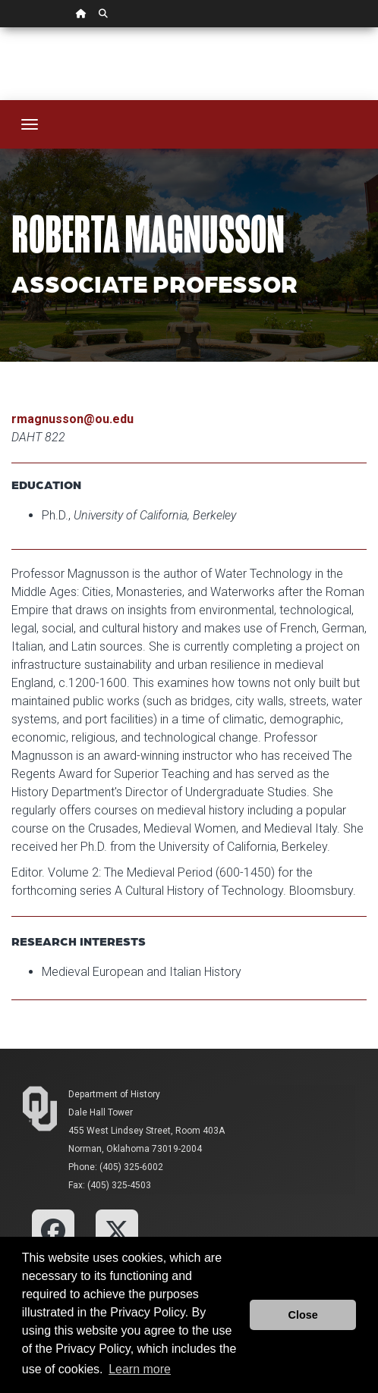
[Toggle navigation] (29, 124)
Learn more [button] (140, 1369)
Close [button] (303, 1315)
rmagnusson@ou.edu (72, 419)
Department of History (114, 1094)
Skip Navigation (0, 27)
